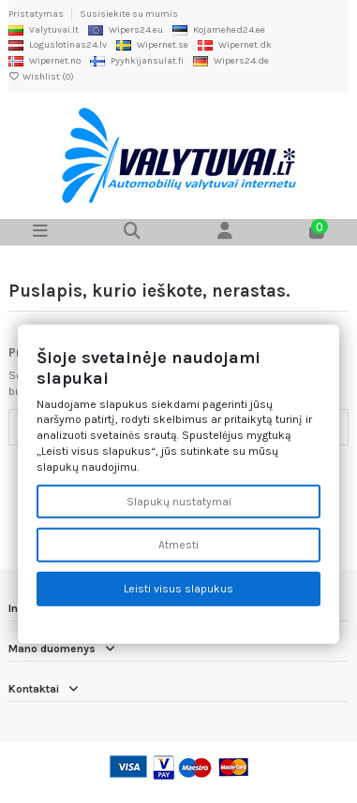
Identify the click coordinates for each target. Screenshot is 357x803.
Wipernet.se (152, 45)
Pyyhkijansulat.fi (137, 60)
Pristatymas (37, 14)
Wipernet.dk (235, 45)
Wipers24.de (231, 60)
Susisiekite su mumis (129, 14)
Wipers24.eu (125, 30)
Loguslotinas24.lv (57, 45)
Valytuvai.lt (43, 30)
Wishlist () (41, 76)
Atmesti (178, 544)
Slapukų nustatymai (178, 500)
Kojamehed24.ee (218, 30)
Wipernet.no (44, 60)
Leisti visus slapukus (178, 588)
